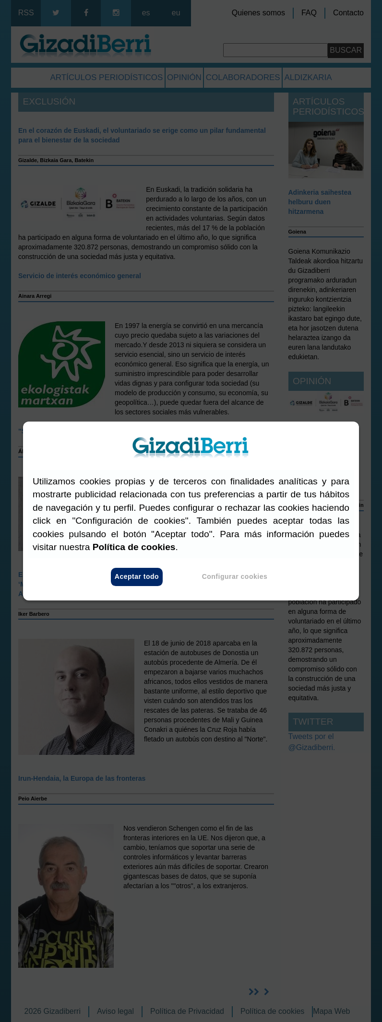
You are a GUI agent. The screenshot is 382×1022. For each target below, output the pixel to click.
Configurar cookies (235, 577)
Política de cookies (134, 547)
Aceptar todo (137, 577)
